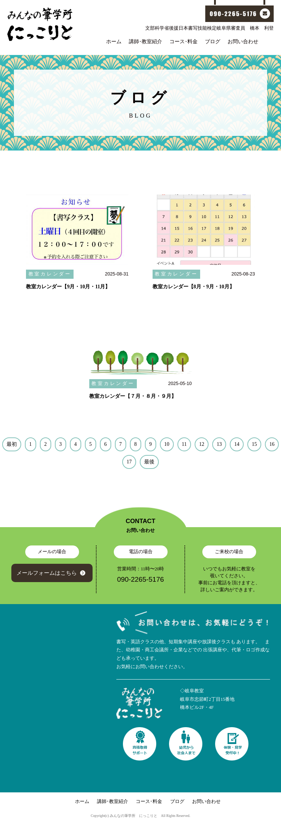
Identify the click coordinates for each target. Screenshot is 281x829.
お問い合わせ (243, 41)
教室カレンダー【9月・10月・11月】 (68, 286)
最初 (12, 444)
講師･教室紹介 (145, 41)
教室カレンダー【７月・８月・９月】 (132, 396)
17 (129, 462)
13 (219, 444)
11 (184, 444)
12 (201, 444)
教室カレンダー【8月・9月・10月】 (194, 286)
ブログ (212, 41)
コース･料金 (183, 41)
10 (166, 444)
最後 (149, 462)
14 (236, 444)
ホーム (113, 41)
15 (254, 444)
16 (271, 444)
